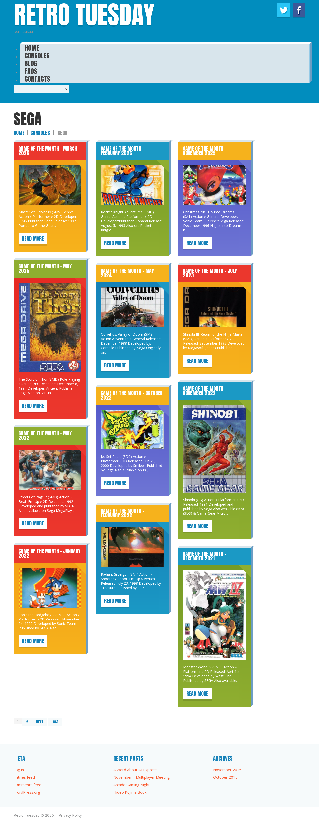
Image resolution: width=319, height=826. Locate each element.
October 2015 (225, 777)
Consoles (40, 133)
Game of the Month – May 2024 (127, 273)
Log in (19, 769)
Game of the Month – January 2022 (49, 553)
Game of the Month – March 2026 (47, 151)
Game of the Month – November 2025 (204, 151)
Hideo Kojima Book (129, 792)
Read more (33, 238)
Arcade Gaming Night (131, 784)
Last (55, 721)
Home (19, 133)
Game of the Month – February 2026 (122, 151)
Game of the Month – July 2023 (210, 273)
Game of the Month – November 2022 (204, 391)
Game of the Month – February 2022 (122, 513)
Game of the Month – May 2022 (45, 435)
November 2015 (227, 769)
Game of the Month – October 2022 (131, 395)
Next (39, 721)
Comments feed (27, 784)
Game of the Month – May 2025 (45, 268)
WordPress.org (27, 792)
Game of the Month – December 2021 (204, 556)
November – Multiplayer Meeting (141, 777)
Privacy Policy (70, 815)
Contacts (37, 77)
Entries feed (24, 777)
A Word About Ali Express (135, 769)
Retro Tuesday (27, 815)
